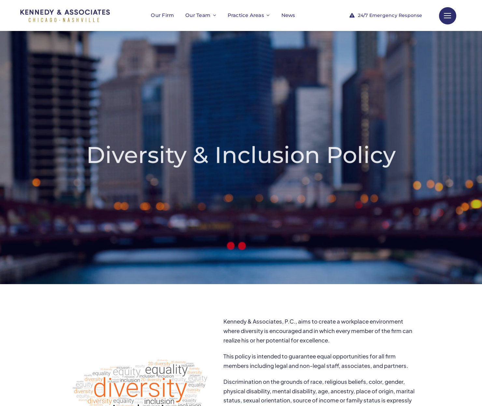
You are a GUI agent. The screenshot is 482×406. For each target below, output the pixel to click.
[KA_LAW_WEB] (65, 7)
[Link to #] (447, 15)
